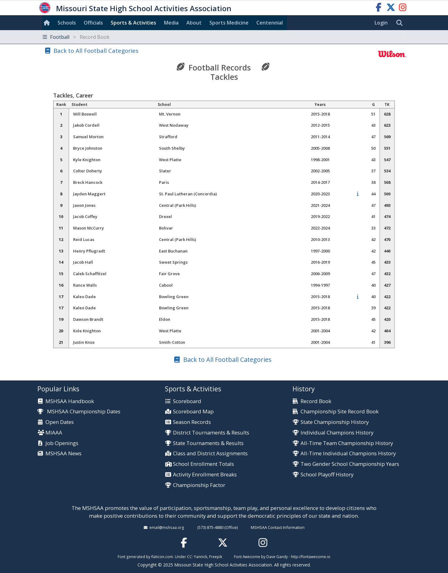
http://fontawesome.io (310, 556)
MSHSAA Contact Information (278, 527)
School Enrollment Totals (203, 464)
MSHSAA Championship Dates (78, 411)
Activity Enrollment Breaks (205, 475)
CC (189, 556)
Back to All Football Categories (96, 50)
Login (381, 22)
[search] (401, 23)
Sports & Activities (133, 22)
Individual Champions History (337, 433)
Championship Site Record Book (340, 412)
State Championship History (335, 422)
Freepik (215, 556)
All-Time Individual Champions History (348, 454)
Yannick (200, 556)
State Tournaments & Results (208, 443)
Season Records (192, 422)
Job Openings (61, 443)
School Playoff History (327, 475)
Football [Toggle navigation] (76, 37)
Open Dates (59, 422)
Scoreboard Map (193, 412)
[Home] (48, 22)
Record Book (316, 401)
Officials (93, 22)
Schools (67, 22)
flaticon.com (162, 556)
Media (171, 22)
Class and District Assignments (210, 454)
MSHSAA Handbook (69, 401)
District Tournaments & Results (211, 433)
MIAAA (53, 433)
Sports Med (229, 22)
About (194, 22)
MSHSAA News (63, 454)
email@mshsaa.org (166, 527)
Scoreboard (187, 401)
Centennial (269, 22)
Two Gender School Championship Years (350, 464)
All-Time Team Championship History (347, 443)
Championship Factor (199, 485)
